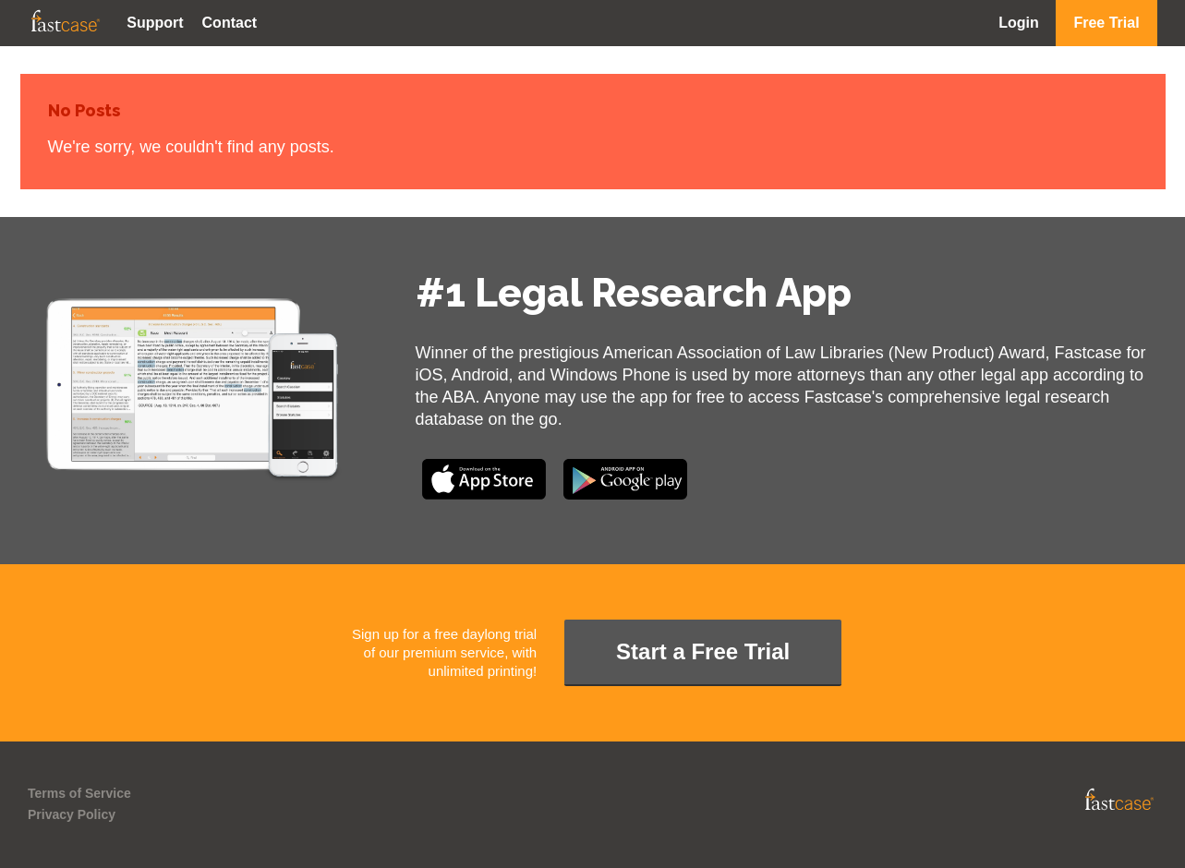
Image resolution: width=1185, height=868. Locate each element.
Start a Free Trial (703, 651)
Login (1018, 22)
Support (155, 22)
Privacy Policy (71, 814)
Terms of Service (79, 793)
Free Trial (1106, 22)
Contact (230, 22)
